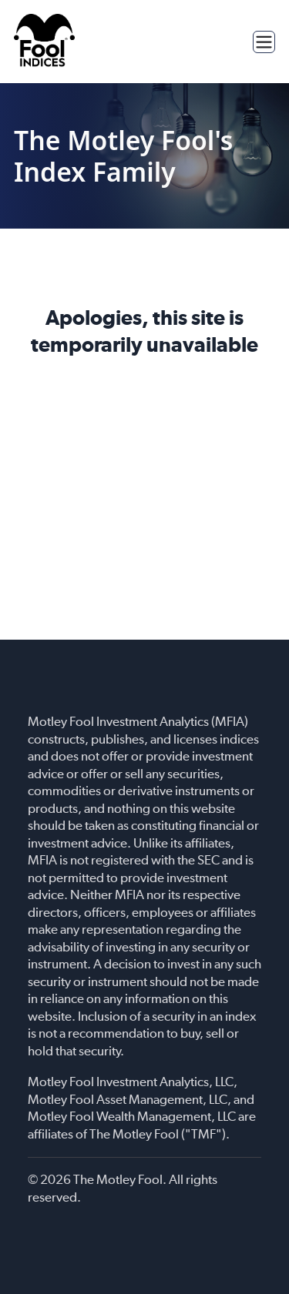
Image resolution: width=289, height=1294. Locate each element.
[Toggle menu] (264, 42)
